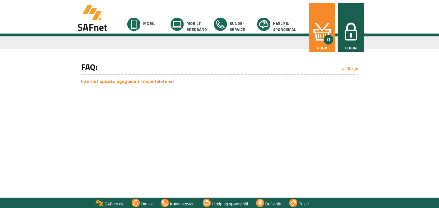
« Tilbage (350, 68)
